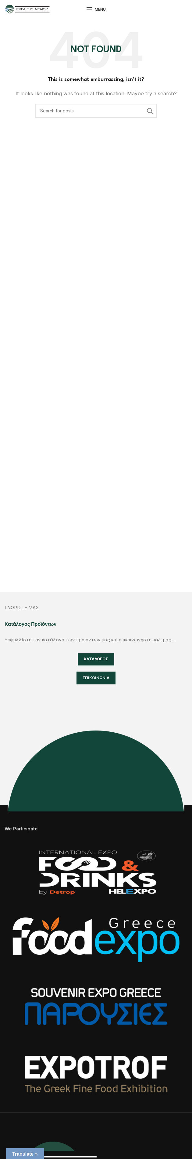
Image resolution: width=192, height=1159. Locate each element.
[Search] (96, 111)
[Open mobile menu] (96, 9)
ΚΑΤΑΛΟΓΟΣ (96, 658)
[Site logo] (27, 9)
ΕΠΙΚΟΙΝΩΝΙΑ (96, 677)
